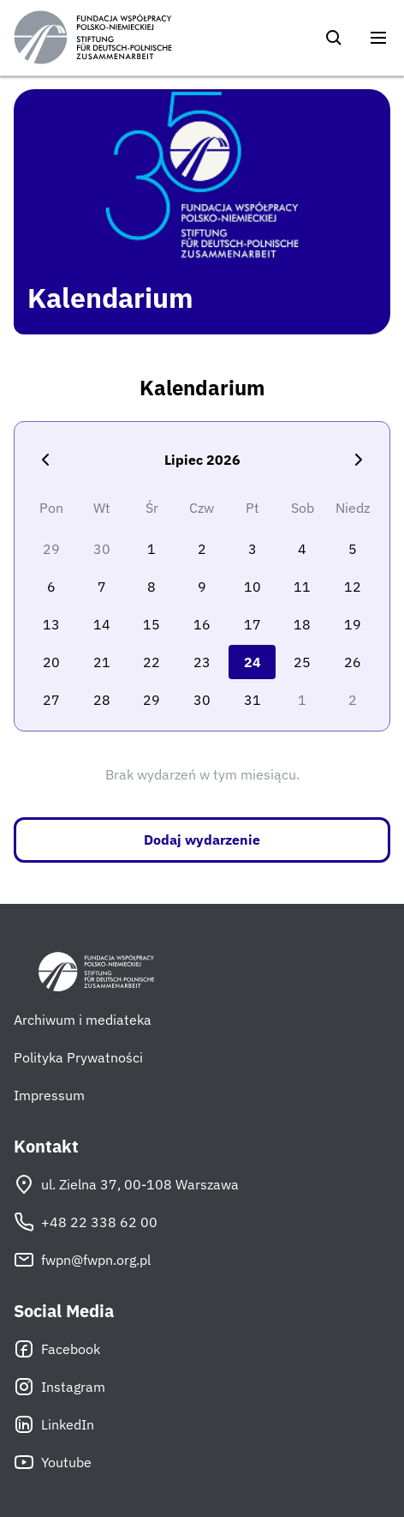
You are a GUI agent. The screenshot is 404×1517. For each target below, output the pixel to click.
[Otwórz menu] (378, 38)
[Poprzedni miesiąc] (45, 459)
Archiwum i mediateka (83, 1019)
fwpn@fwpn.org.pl (82, 1259)
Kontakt (46, 1146)
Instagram (59, 1386)
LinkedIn (54, 1424)
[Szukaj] (334, 38)
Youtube (53, 1462)
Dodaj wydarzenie (202, 839)
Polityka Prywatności (78, 1057)
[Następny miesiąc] (359, 459)
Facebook (57, 1349)
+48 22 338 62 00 (85, 1222)
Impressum (49, 1095)
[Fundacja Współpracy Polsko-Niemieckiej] (93, 37)
